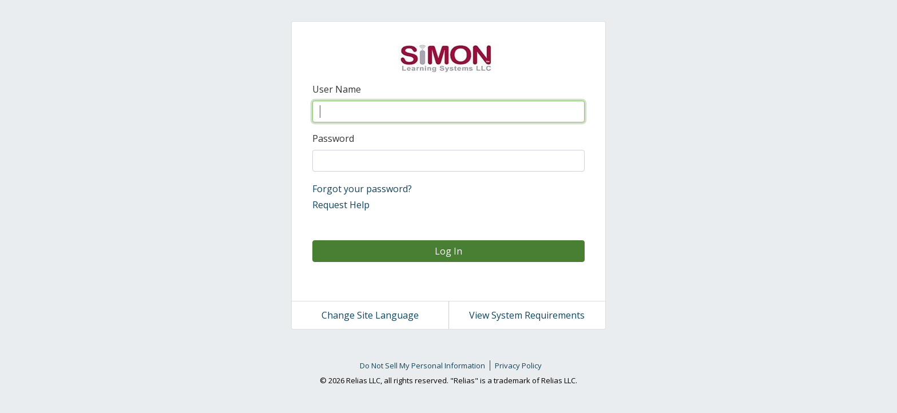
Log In (448, 251)
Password (333, 138)
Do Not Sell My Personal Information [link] (422, 365)
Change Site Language (370, 315)
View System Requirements (527, 315)
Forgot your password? (362, 188)
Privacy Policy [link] (518, 365)
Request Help (341, 204)
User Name (336, 89)
